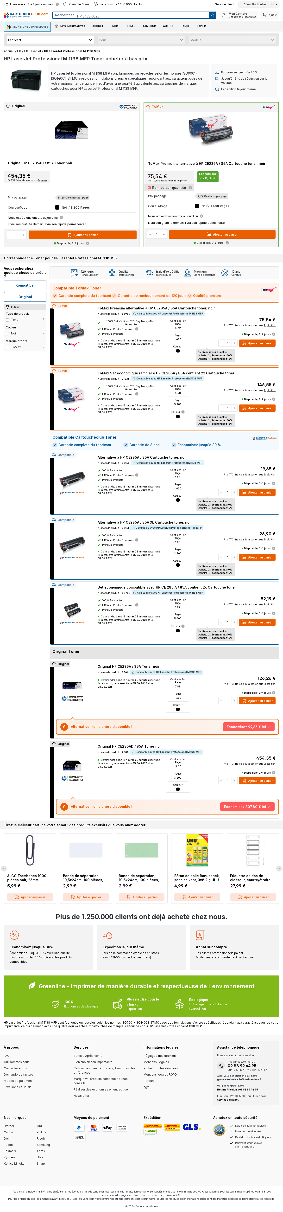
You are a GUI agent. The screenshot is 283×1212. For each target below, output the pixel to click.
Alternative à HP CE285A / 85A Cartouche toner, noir (142, 457)
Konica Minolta (14, 1163)
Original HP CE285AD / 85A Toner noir (40, 163)
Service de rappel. (228, 1099)
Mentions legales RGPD (160, 1074)
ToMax (16, 347)
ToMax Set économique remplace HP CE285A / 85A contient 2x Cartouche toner (166, 373)
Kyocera (10, 1157)
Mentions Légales (156, 1062)
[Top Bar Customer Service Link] (224, 4)
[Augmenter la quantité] (23, 235)
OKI (39, 1126)
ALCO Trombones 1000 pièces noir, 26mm (26, 878)
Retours (149, 1081)
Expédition (42, 180)
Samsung (43, 1145)
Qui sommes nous (17, 1062)
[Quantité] (17, 235)
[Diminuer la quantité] (10, 235)
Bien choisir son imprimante (93, 1062)
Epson (8, 1145)
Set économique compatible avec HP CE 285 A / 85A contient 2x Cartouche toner (167, 587)
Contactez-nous (15, 1068)
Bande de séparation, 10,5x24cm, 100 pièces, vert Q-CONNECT (139, 878)
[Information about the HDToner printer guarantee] (137, 329)
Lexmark (10, 1151)
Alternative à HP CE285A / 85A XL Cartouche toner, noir (145, 522)
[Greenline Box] (141, 996)
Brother (9, 1126)
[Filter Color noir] (7, 333)
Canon (8, 1132)
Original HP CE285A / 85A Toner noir (129, 666)
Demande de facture (18, 1074)
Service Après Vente (88, 1056)
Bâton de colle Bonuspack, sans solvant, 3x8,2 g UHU (197, 878)
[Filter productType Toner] (7, 320)
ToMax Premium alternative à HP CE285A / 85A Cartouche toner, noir (206, 163)
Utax (40, 1157)
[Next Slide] (279, 869)
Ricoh (41, 1138)
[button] (70, 27)
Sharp (41, 1163)
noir (14, 333)
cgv (146, 1087)
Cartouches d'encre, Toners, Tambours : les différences (104, 1070)
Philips (41, 1132)
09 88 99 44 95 (242, 1065)
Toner (15, 319)
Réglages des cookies (160, 1056)
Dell (6, 1138)
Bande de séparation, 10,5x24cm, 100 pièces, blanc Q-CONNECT (83, 878)
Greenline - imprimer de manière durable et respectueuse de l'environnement (146, 986)
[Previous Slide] (4, 869)
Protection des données (161, 1068)
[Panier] (269, 15)
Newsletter (81, 1095)
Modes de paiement (18, 1081)
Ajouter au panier (82, 234)
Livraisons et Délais (17, 1087)
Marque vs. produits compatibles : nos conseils (101, 1081)
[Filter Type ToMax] (7, 347)
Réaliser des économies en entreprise (101, 1089)
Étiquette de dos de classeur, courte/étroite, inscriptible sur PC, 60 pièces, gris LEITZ (250, 878)
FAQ (7, 1056)
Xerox (41, 1151)
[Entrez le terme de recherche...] (130, 15)
